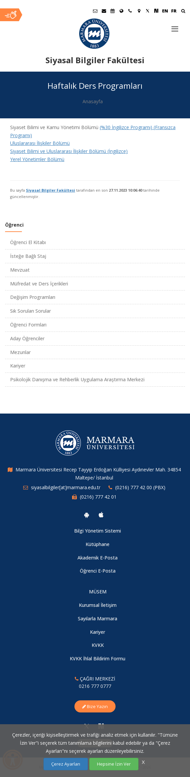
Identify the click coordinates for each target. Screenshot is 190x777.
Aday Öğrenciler (27, 338)
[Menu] (175, 26)
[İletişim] (130, 11)
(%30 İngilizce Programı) (127, 127)
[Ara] (183, 11)
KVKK (98, 645)
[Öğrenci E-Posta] (95, 11)
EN (165, 11)
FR (174, 11)
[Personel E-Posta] (103, 11)
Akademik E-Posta (97, 557)
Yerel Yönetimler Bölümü (37, 159)
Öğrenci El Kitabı (28, 242)
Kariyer (17, 365)
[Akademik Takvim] (112, 11)
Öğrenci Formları (28, 324)
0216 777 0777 (95, 686)
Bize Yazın (95, 706)
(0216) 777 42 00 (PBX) (140, 487)
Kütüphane (97, 544)
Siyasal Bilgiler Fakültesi (50, 190)
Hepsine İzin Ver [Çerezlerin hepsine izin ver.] (114, 764)
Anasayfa (93, 101)
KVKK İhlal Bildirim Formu (97, 658)
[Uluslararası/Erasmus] (121, 11)
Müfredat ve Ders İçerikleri (39, 283)
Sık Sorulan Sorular (30, 311)
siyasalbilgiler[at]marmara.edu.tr (65, 487)
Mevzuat (20, 270)
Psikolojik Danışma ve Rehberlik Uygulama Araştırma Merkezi (77, 379)
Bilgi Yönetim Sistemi (97, 531)
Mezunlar (20, 352)
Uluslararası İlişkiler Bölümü (40, 143)
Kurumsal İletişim (98, 605)
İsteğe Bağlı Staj (28, 256)
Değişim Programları (32, 297)
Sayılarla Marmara (97, 618)
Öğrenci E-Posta (98, 571)
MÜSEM (97, 591)
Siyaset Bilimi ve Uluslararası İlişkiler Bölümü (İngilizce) (69, 151)
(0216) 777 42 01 (98, 497)
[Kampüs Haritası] (138, 11)
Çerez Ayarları (65, 764)
